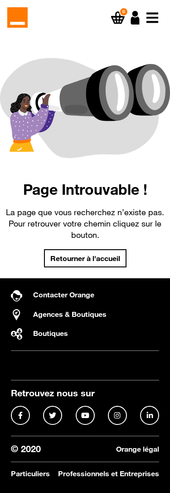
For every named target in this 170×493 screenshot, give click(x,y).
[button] (135, 18)
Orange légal (137, 449)
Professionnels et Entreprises (108, 473)
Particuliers (30, 473)
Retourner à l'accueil (85, 258)
